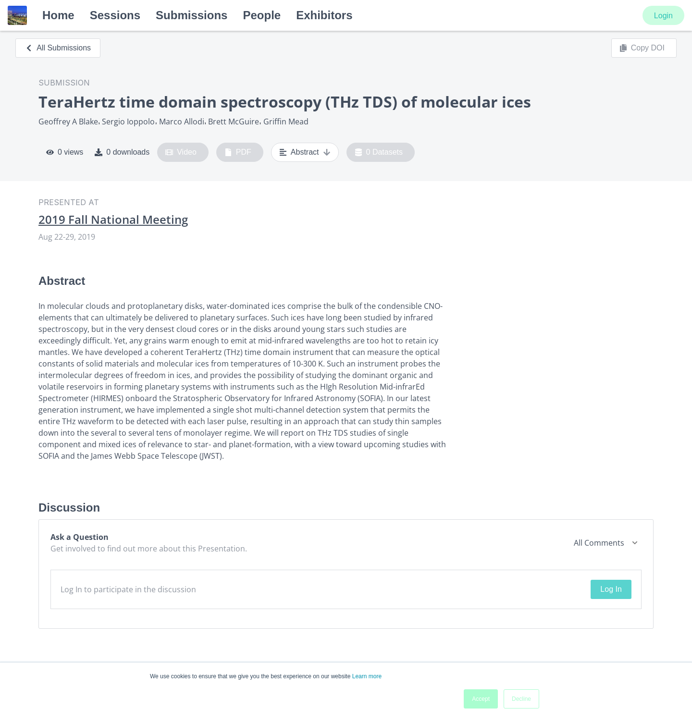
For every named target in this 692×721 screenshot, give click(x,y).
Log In (610, 589)
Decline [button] (521, 699)
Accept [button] (481, 699)
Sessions (115, 15)
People (262, 15)
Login (663, 16)
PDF (237, 152)
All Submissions (58, 48)
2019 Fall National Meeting (113, 219)
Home (58, 15)
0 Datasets (379, 152)
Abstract (305, 152)
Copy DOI (642, 48)
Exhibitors (324, 15)
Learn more (367, 676)
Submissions (191, 15)
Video (181, 152)
